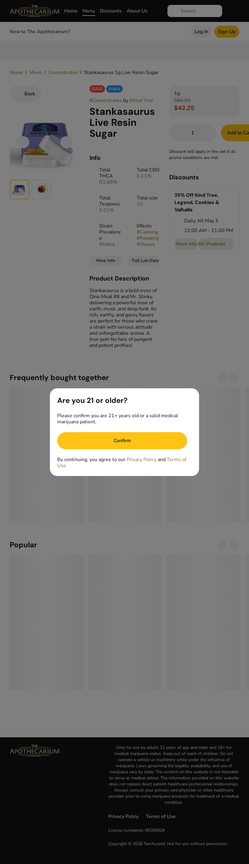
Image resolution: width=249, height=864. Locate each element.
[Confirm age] (122, 440)
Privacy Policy (141, 459)
